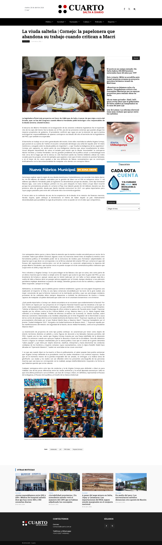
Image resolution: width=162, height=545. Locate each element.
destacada (53, 449)
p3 (60, 449)
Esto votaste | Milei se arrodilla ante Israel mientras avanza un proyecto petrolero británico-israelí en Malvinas (123, 80)
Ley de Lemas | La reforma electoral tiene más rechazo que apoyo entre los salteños (123, 112)
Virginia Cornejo (77, 449)
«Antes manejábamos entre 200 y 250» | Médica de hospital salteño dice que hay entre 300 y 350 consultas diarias (30, 498)
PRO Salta (67, 449)
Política (26, 41)
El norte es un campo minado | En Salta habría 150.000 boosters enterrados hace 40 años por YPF (122, 71)
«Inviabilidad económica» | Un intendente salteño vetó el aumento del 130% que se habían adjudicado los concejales (64, 498)
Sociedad (18, 493)
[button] (134, 9)
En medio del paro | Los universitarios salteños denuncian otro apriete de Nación (127, 498)
